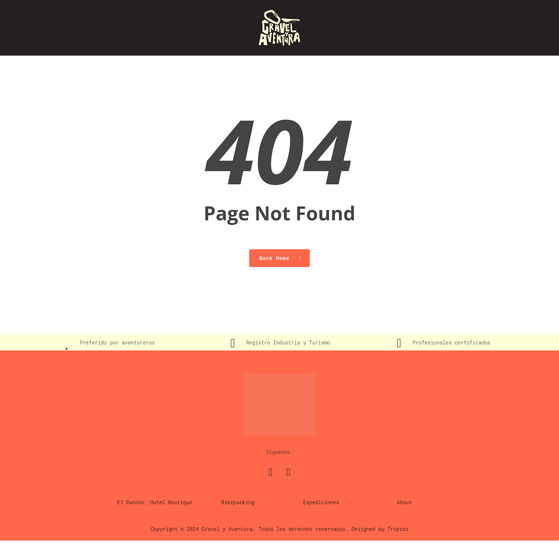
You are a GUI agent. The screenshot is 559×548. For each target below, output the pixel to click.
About (404, 502)
